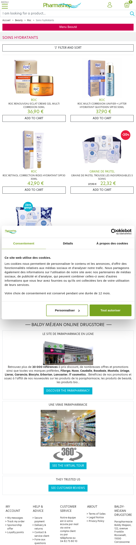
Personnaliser (67, 310)
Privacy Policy (96, 521)
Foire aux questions (40, 541)
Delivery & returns (40, 526)
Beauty (19, 20)
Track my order (16, 521)
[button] (109, 5)
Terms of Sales (97, 513)
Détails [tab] (68, 243)
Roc (29, 20)
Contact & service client (41, 534)
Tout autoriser (111, 310)
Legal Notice (96, 517)
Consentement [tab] (23, 243)
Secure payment (39, 519)
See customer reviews (68, 488)
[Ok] (133, 13)
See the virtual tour (68, 466)
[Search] (65, 13)
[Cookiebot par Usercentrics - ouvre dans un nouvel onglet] (113, 232)
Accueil (6, 20)
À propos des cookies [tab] (112, 243)
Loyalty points (15, 532)
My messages (15, 517)
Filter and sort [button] (68, 48)
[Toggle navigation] (5, 5)
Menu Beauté (68, 27)
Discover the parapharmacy (68, 391)
